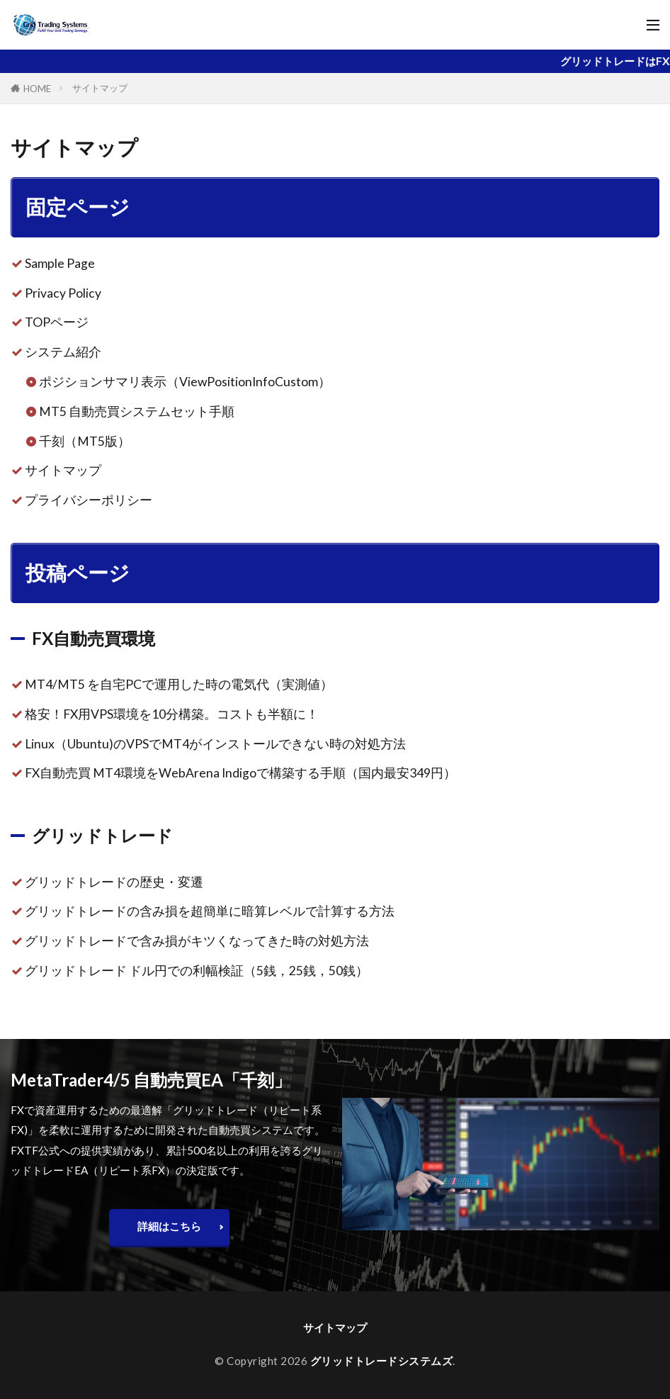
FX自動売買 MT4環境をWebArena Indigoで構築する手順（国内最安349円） (240, 772)
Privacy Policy (63, 293)
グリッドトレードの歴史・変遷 (114, 882)
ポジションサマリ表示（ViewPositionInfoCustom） (185, 381)
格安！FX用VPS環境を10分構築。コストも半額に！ (172, 714)
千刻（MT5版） (84, 441)
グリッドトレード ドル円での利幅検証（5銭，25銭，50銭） (196, 970)
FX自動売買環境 (93, 638)
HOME (37, 88)
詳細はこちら (169, 1226)
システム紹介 (63, 351)
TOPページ (57, 322)
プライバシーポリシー (88, 500)
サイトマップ (99, 88)
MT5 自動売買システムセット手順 (136, 411)
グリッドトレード (102, 835)
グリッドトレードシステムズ (381, 1360)
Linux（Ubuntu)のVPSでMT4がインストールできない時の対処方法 (215, 743)
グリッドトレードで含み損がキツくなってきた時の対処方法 (197, 940)
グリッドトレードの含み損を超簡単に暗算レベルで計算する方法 (209, 911)
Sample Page (60, 263)
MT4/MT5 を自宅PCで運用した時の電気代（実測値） (179, 684)
